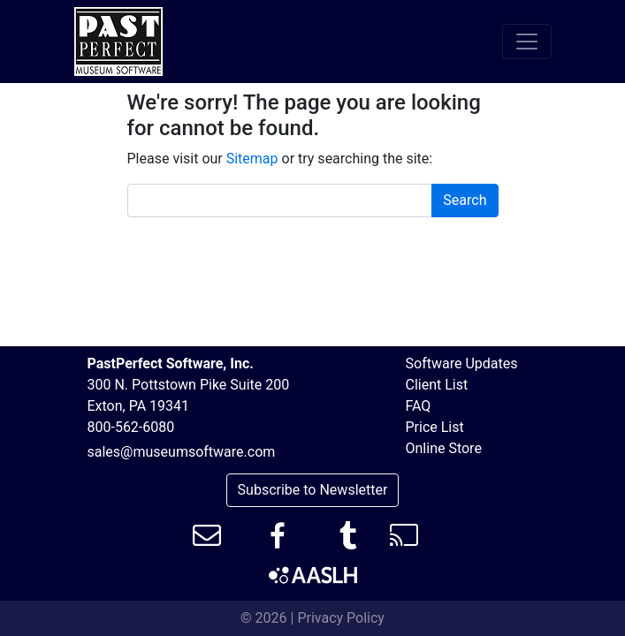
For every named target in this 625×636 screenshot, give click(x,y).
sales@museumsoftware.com (182, 451)
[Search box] (280, 200)
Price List (435, 427)
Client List (437, 384)
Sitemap (252, 158)
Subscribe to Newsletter (313, 489)
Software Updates (462, 363)
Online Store (444, 448)
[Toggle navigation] (527, 41)
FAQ (418, 406)
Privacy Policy (341, 618)
